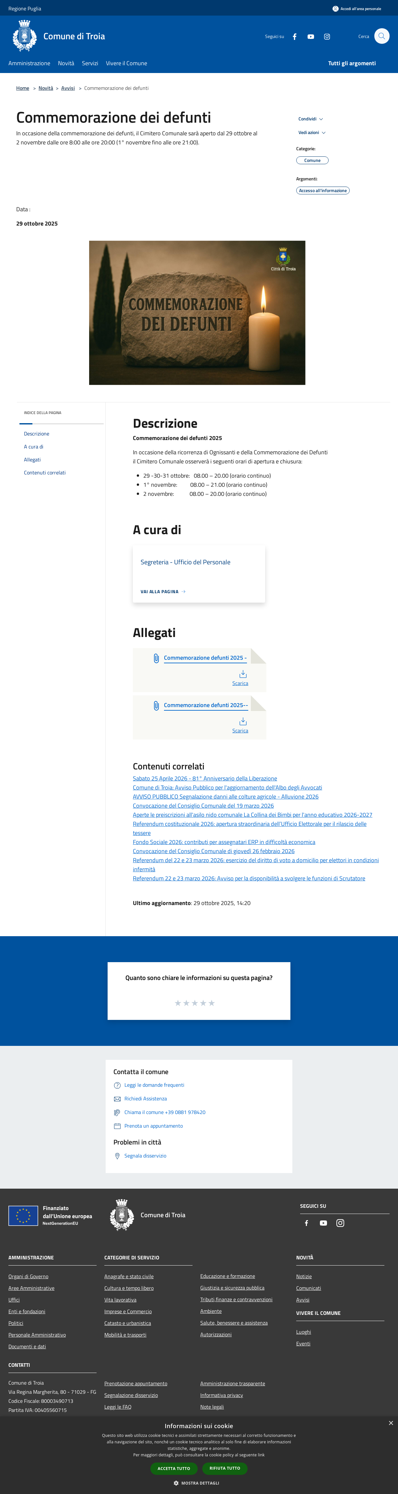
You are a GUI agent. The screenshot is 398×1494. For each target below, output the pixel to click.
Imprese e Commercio (128, 1311)
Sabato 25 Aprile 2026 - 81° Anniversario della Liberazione (205, 778)
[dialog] (199, 1455)
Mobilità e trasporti (125, 1335)
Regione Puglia (24, 8)
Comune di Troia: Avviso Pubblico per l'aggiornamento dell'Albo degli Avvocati (227, 787)
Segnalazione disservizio (131, 1395)
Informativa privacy (221, 1395)
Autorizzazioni (216, 1334)
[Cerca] (382, 36)
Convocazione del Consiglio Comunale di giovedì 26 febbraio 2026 (214, 851)
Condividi (311, 119)
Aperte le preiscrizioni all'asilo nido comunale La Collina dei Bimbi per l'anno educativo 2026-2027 (252, 814)
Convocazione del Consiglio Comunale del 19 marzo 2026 (203, 805)
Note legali (212, 1407)
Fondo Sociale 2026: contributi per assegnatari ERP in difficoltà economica (224, 842)
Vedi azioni (313, 133)
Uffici (14, 1300)
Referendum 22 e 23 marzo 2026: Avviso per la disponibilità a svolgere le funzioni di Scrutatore (249, 878)
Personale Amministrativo (37, 1335)
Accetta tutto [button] (174, 1468)
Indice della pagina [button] (42, 413)
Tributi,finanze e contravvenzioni (236, 1299)
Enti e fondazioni (26, 1311)
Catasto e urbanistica (127, 1323)
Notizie (304, 1276)
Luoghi (303, 1332)
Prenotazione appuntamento (135, 1383)
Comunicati (308, 1288)
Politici (15, 1323)
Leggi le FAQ (118, 1407)
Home (22, 88)
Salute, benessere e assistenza (234, 1323)
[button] (199, 1483)
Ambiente (211, 1311)
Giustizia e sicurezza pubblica (232, 1288)
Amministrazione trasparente (232, 1383)
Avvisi (68, 88)
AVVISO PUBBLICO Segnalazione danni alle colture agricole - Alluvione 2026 (226, 796)
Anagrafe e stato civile (129, 1276)
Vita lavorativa (120, 1300)
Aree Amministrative (31, 1288)
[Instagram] (324, 35)
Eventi (303, 1343)
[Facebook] (291, 35)
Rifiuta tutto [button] (225, 1468)
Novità (46, 88)
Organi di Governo (28, 1276)
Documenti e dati (27, 1346)
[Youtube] (307, 35)
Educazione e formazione (227, 1276)
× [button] (390, 1423)
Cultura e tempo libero (129, 1288)
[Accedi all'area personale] (357, 8)
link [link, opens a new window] (261, 1455)
